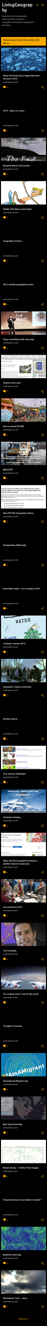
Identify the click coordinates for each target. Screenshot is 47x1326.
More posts (23, 1319)
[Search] (37, 5)
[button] (42, 87)
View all (6, 43)
